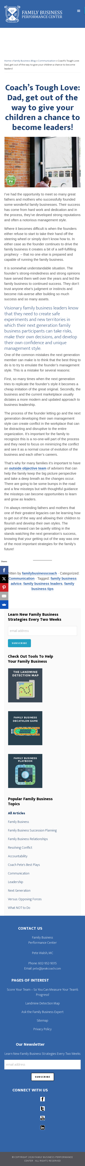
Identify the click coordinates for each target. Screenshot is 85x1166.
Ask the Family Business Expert (42, 1012)
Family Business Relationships (28, 839)
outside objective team (27, 468)
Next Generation (19, 891)
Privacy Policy (42, 1029)
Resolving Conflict (20, 848)
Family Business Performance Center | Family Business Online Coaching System (34, 14)
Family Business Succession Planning (32, 830)
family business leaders (42, 583)
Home (7, 61)
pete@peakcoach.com (47, 968)
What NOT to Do (19, 908)
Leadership (15, 882)
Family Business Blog (24, 61)
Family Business (18, 822)
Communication (47, 61)
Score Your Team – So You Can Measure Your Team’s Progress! (42, 992)
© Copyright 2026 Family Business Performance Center (42, 1159)
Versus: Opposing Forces (25, 899)
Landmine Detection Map (42, 1003)
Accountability (17, 856)
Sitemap (42, 1020)
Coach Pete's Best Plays (24, 865)
